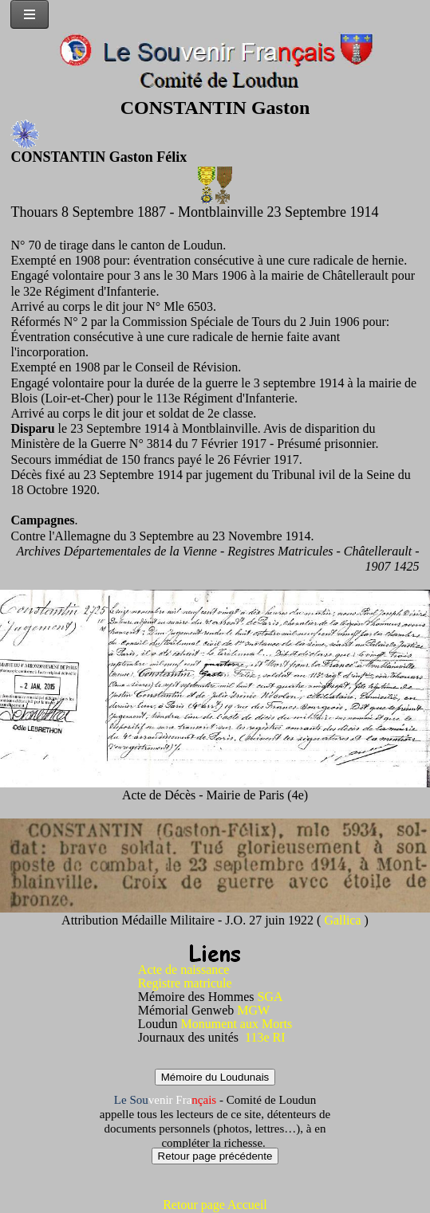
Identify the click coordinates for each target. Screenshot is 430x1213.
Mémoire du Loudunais (215, 1077)
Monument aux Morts (237, 1023)
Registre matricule (185, 983)
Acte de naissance (184, 969)
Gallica (344, 920)
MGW (253, 1010)
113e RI (265, 1037)
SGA (270, 996)
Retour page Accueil (215, 1204)
